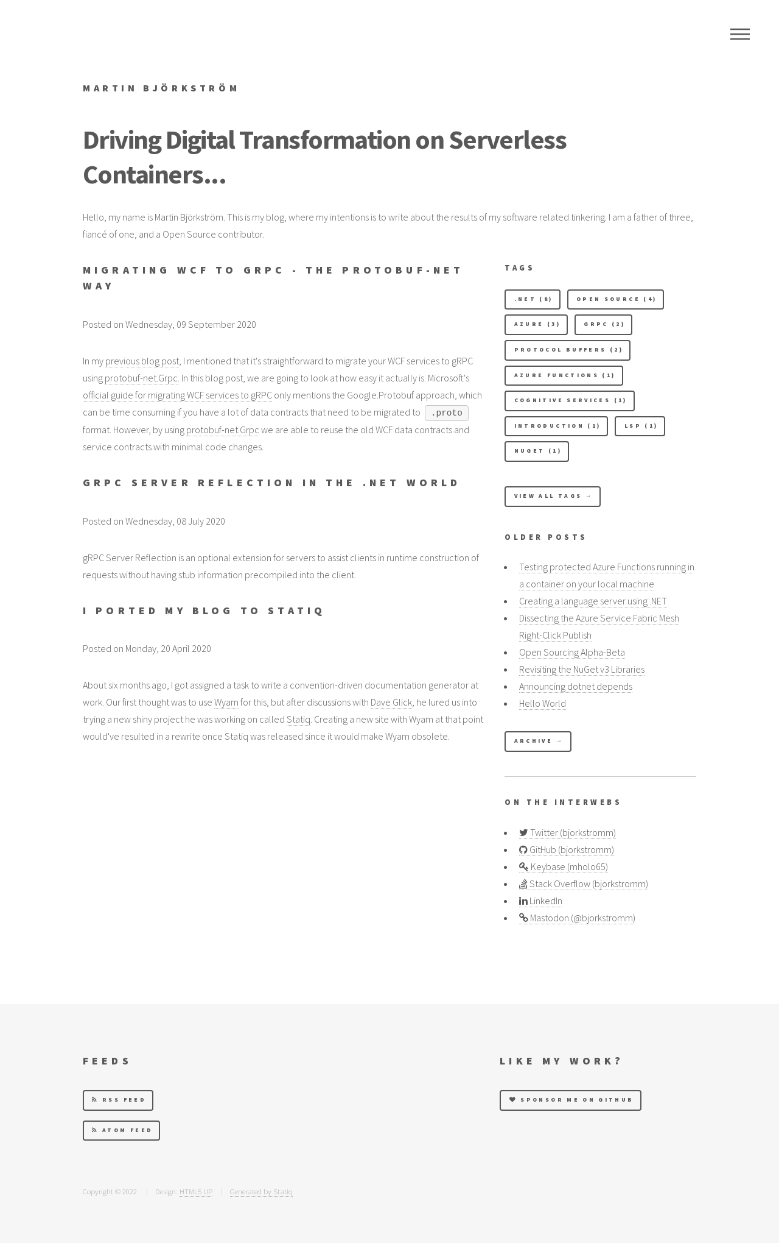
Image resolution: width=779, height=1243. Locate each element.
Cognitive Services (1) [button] (570, 400)
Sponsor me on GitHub (571, 1099)
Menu (740, 34)
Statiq (298, 719)
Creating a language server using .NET (593, 601)
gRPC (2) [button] (604, 324)
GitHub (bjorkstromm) (566, 849)
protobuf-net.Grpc (141, 378)
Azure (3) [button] (537, 324)
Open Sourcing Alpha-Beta (572, 652)
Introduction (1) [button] (557, 426)
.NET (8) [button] (533, 299)
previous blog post (142, 361)
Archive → (539, 741)
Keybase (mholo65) (563, 866)
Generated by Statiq (261, 1191)
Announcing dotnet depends (575, 686)
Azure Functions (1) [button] (565, 375)
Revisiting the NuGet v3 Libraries (582, 669)
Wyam (226, 702)
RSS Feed (119, 1099)
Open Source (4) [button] (616, 299)
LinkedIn (540, 900)
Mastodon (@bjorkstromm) (577, 918)
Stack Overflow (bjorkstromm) (583, 883)
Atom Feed (122, 1130)
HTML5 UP (196, 1191)
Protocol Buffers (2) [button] (568, 349)
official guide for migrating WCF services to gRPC (177, 395)
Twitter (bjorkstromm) (567, 832)
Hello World (542, 703)
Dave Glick (391, 702)
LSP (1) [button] (641, 426)
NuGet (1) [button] (538, 451)
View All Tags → (553, 496)
